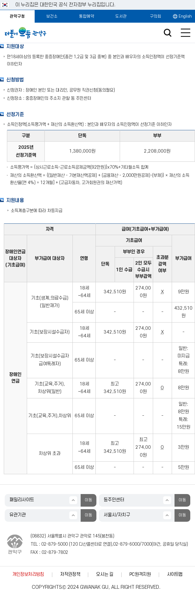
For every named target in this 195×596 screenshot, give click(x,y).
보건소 (52, 16)
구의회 (155, 16)
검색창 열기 (167, 33)
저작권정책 (70, 574)
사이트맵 (175, 574)
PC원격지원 (140, 574)
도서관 (121, 16)
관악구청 (17, 16)
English (185, 16)
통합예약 (86, 16)
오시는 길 (104, 574)
